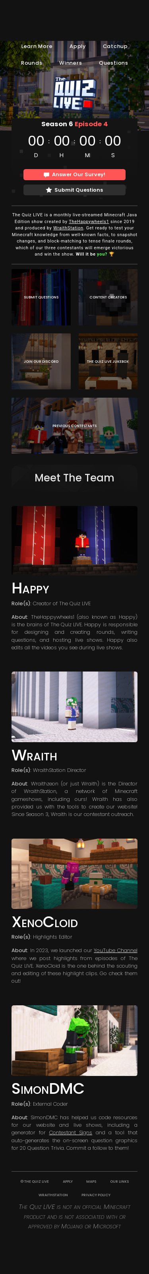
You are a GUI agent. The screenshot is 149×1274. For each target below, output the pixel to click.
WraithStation (68, 228)
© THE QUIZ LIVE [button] (34, 1181)
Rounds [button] (31, 63)
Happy (30, 588)
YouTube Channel (115, 950)
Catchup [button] (115, 46)
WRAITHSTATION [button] (53, 1194)
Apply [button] (78, 46)
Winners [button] (70, 63)
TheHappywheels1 (89, 221)
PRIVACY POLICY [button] (95, 1194)
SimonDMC (48, 1088)
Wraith (34, 755)
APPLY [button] (68, 1181)
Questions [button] (113, 63)
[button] (74, 174)
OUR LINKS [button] (119, 1181)
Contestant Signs (71, 1132)
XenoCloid (45, 921)
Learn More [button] (36, 46)
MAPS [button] (91, 1181)
